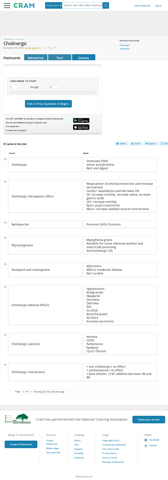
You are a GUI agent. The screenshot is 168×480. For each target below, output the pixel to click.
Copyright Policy (110, 432)
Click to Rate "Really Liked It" (35, 48)
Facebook (154, 432)
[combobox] (53, 5)
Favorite (43, 48)
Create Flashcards (142, 5)
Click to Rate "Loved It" (38, 48)
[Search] (106, 5)
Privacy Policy (109, 445)
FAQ (76, 436)
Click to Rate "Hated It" (26, 48)
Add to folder (50, 48)
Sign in (158, 5)
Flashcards (7, 39)
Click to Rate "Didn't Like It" (29, 48)
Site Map (78, 445)
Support (78, 441)
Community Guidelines (114, 436)
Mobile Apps (52, 440)
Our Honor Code (110, 441)
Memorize (36, 58)
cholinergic (125, 45)
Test (59, 58)
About (77, 432)
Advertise (79, 449)
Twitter (153, 437)
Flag (56, 48)
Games (83, 58)
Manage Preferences (113, 454)
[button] (7, 5)
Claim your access (149, 411)
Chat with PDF (53, 444)
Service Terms (109, 449)
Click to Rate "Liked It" (32, 48)
